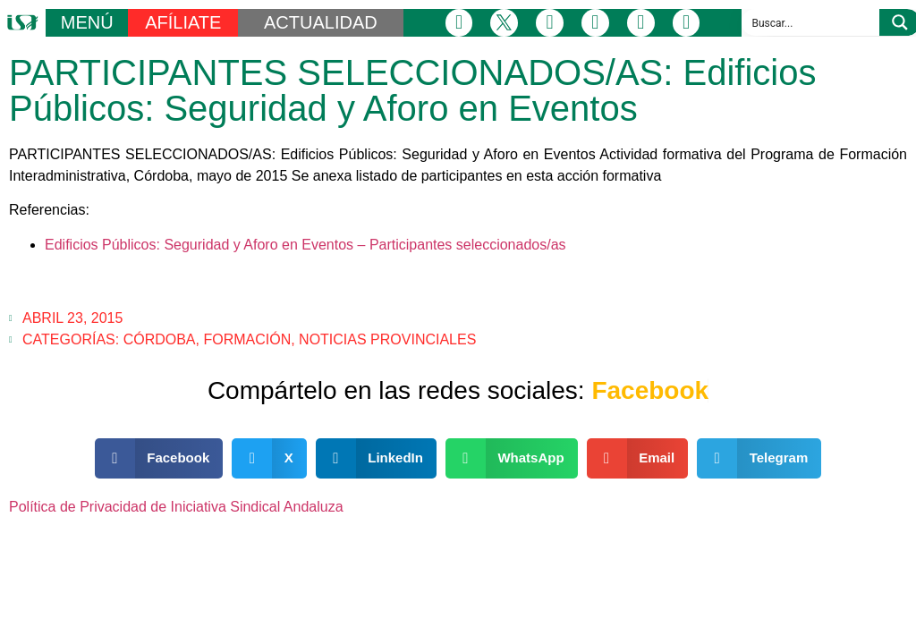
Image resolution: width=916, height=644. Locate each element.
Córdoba (159, 339)
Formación (247, 339)
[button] (159, 458)
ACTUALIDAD (320, 22)
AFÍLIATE (183, 22)
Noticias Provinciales (387, 339)
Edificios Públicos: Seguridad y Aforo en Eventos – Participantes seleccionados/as (305, 244)
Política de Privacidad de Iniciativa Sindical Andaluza (176, 506)
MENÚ (87, 22)
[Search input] (811, 22)
